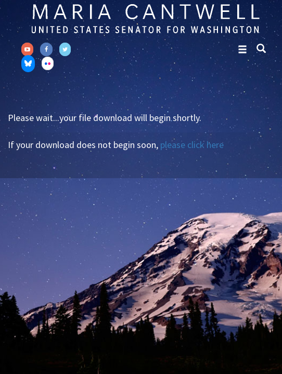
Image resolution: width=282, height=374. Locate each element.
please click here (192, 145)
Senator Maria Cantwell (145, 18)
